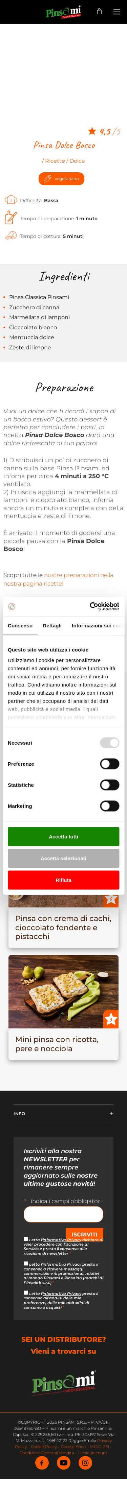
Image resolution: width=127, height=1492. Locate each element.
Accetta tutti (63, 836)
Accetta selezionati (63, 858)
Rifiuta (63, 880)
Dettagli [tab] (52, 625)
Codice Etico (73, 1446)
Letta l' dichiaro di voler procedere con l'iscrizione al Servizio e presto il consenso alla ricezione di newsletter (63, 1246)
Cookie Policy (44, 1446)
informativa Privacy (62, 1239)
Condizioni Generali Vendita (47, 1452)
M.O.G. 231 (99, 1446)
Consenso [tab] (20, 625)
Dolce (77, 161)
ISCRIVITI (85, 1234)
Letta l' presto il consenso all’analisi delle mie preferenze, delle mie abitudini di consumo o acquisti (61, 1300)
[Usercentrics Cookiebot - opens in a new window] (90, 606)
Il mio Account (92, 1452)
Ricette (55, 161)
